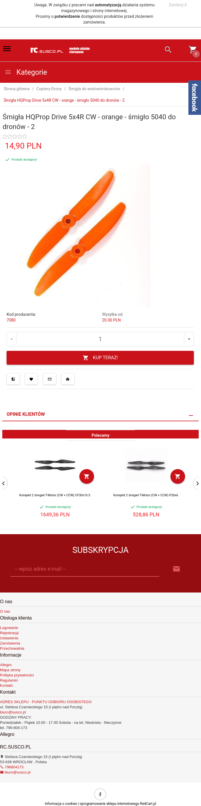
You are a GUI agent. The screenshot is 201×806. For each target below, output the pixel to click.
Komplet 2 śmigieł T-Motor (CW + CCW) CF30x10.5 (54, 495)
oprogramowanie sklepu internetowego (109, 804)
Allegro (5, 665)
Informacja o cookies (61, 804)
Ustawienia (9, 638)
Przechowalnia (12, 648)
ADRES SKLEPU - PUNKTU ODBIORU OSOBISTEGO (46, 702)
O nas (5, 611)
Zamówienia (10, 643)
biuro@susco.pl (13, 712)
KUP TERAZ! (100, 358)
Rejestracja (9, 633)
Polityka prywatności (17, 675)
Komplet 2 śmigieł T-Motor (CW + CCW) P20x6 (145, 495)
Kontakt (6, 685)
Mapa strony (10, 670)
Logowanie (9, 628)
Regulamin (9, 680)
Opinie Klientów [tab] (26, 414)
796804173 (12, 767)
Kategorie (26, 72)
